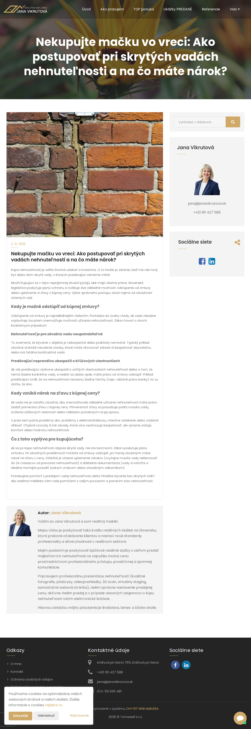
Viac (235, 9)
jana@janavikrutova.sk (115, 681)
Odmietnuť (46, 716)
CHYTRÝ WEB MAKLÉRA (142, 708)
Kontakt (17, 671)
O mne (16, 663)
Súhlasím (20, 716)
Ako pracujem (110, 9)
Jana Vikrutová (66, 512)
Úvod (84, 9)
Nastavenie (79, 715)
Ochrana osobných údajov (32, 679)
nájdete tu (53, 705)
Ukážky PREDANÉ (177, 9)
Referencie (210, 9)
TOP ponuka (142, 9)
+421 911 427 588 (110, 672)
